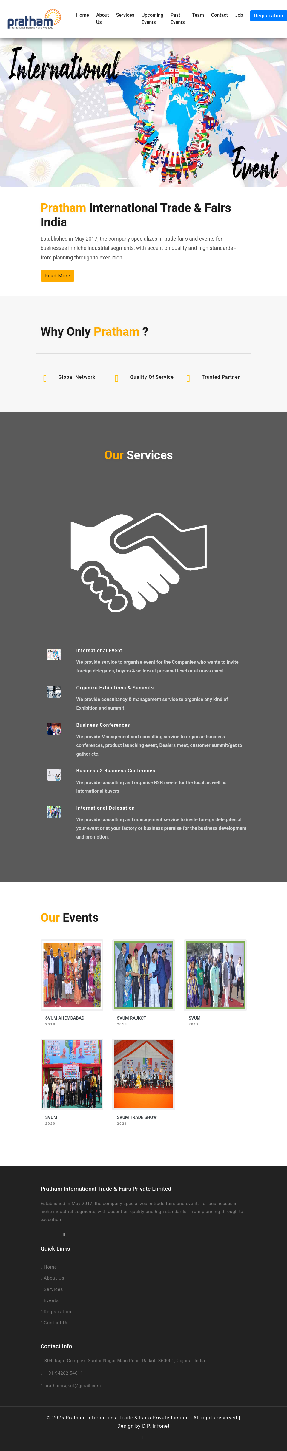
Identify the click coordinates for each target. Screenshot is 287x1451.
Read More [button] (57, 276)
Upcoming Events (152, 18)
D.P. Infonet (156, 1426)
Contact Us (55, 1322)
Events (50, 1300)
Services (125, 15)
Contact (219, 15)
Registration (56, 1311)
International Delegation (105, 808)
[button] (21, 112)
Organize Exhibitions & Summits (115, 688)
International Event (99, 650)
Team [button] (198, 15)
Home (82, 15)
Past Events (178, 18)
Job (239, 15)
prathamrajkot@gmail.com (72, 1385)
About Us (102, 18)
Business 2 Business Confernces (115, 771)
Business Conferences (103, 725)
